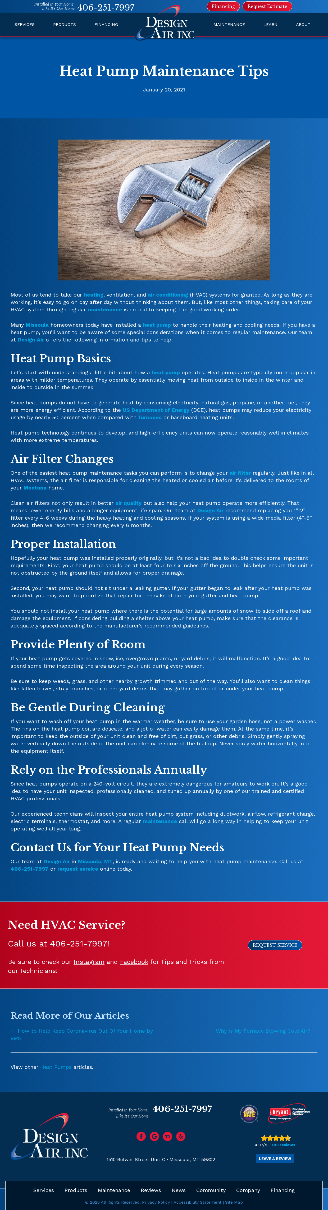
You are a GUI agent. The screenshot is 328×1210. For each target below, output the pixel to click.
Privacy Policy (156, 1201)
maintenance (105, 309)
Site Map (234, 1201)
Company (248, 1189)
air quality (128, 503)
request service (77, 869)
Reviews (151, 1189)
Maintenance (229, 24)
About (303, 24)
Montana (35, 487)
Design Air (31, 339)
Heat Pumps (56, 1067)
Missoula (37, 325)
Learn (270, 24)
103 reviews (283, 1145)
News (179, 1189)
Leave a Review (275, 1158)
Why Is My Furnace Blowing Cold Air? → (266, 1031)
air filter (240, 473)
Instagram (89, 962)
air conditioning (168, 295)
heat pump (157, 325)
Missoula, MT (95, 861)
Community (211, 1189)
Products (64, 24)
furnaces (150, 417)
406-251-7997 (105, 7)
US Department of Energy (156, 410)
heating (93, 295)
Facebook (134, 962)
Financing (106, 24)
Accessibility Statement (197, 1201)
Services (25, 24)
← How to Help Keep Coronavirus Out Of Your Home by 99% (82, 1034)
